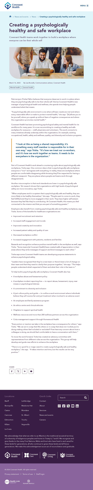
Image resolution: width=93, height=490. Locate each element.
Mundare (25, 410)
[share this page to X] (18, 371)
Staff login (40, 474)
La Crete (8, 429)
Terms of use (28, 474)
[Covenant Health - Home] (13, 455)
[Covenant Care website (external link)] (31, 455)
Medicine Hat (26, 405)
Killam (7, 424)
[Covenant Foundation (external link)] (66, 455)
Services (43, 410)
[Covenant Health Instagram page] (59, 405)
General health (28, 87)
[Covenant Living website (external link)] (49, 455)
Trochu (24, 420)
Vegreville (25, 424)
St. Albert (25, 415)
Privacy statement (12, 474)
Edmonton (9, 420)
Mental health (15, 87)
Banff (7, 401)
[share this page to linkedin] (24, 371)
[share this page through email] (31, 371)
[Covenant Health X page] (68, 405)
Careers (43, 420)
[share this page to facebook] (11, 371)
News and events (46, 415)
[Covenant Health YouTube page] (72, 405)
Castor (7, 410)
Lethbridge (26, 401)
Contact (43, 401)
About (42, 405)
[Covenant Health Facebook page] (63, 405)
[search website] (85, 397)
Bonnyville (9, 405)
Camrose (8, 415)
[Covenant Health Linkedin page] (77, 405)
